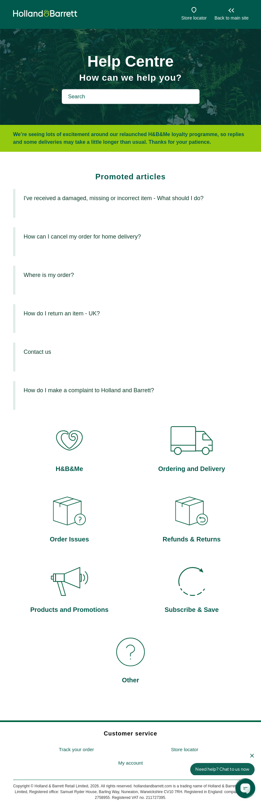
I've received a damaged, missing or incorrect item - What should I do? (114, 198)
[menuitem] (76, 749)
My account (130, 763)
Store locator (194, 17)
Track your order (76, 749)
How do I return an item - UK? (62, 313)
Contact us (37, 352)
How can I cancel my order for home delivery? (82, 236)
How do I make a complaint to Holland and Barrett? (89, 390)
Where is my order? (49, 275)
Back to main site (232, 17)
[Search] (131, 96)
